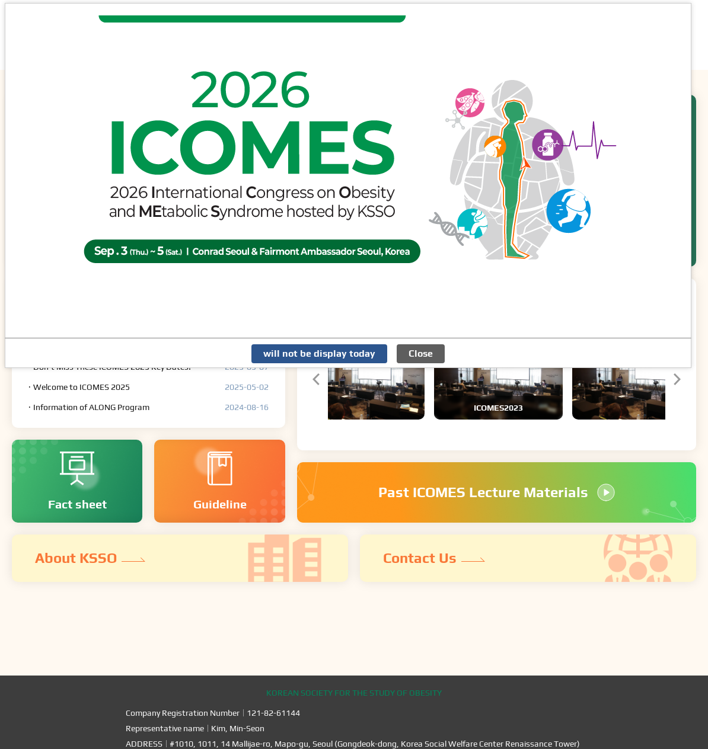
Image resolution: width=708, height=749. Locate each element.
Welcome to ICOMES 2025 (81, 387)
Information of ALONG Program (91, 407)
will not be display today (319, 353)
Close (421, 353)
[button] (316, 379)
